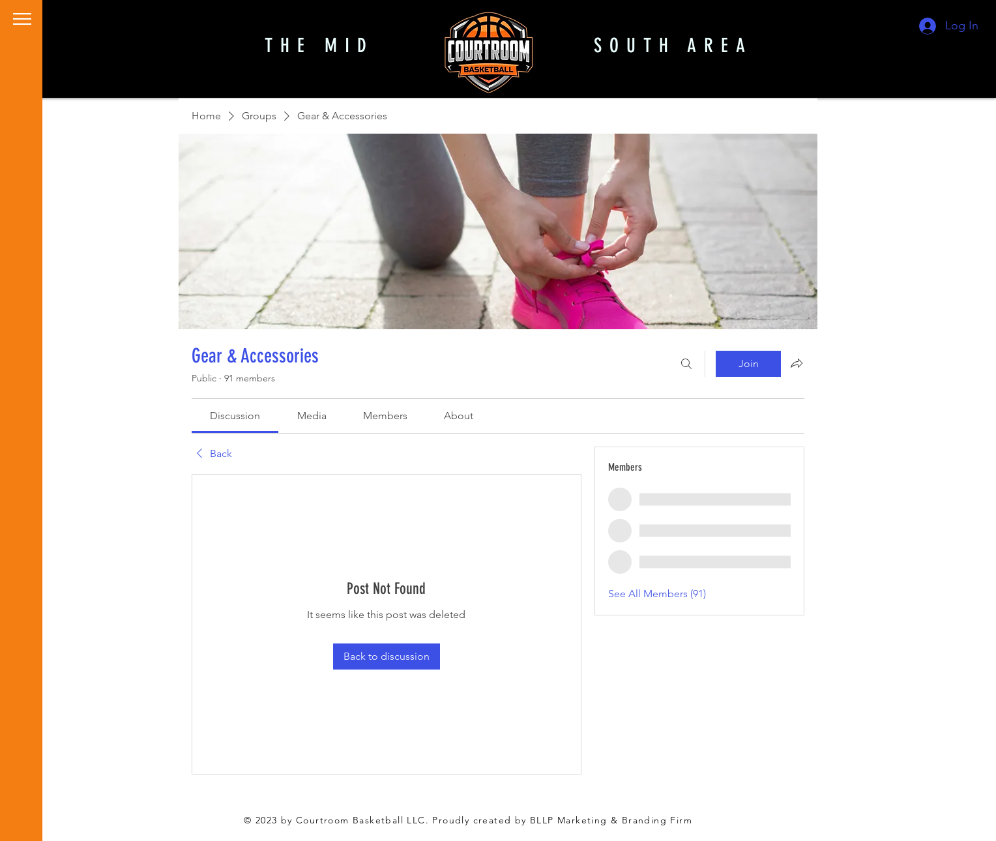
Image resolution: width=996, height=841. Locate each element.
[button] (22, 19)
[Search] (686, 364)
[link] (235, 415)
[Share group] (796, 363)
